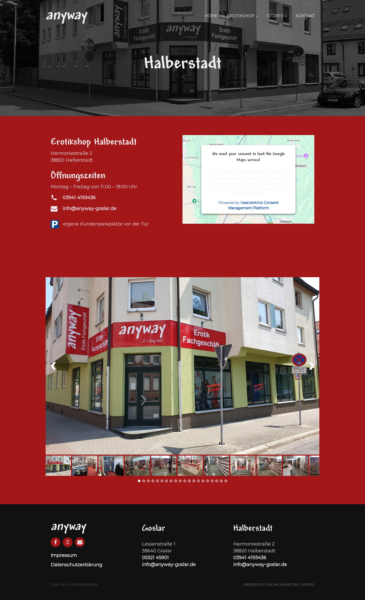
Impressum (64, 555)
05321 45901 (155, 557)
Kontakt (305, 15)
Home (211, 15)
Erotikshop (240, 15)
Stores (275, 15)
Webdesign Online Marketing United (278, 585)
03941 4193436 (249, 557)
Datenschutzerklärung (76, 565)
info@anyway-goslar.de (89, 208)
